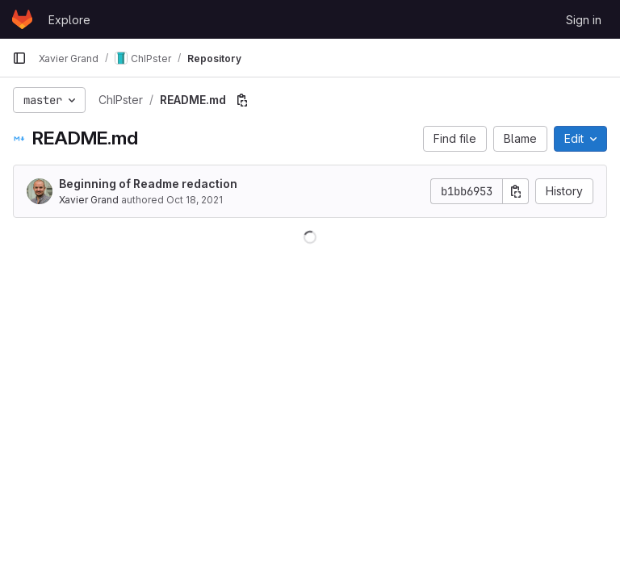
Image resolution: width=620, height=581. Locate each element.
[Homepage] (22, 19)
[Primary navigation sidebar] (19, 58)
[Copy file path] (242, 100)
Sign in (583, 20)
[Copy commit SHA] (516, 191)
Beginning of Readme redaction (148, 183)
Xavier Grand (89, 200)
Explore (69, 20)
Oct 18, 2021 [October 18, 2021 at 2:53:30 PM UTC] (194, 200)
